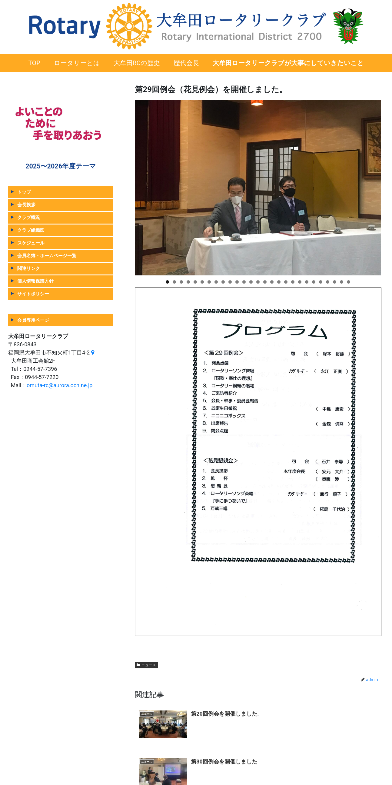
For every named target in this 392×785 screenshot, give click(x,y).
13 (251, 282)
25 (334, 282)
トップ (24, 192)
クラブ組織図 (31, 230)
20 (299, 282)
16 (272, 282)
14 (258, 282)
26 (341, 282)
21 (306, 282)
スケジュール (31, 242)
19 (292, 282)
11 (237, 282)
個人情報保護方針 (35, 281)
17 (279, 282)
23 (320, 282)
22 (313, 282)
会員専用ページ (33, 320)
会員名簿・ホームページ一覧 (46, 255)
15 (265, 282)
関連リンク (28, 268)
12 (244, 282)
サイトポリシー (33, 293)
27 (348, 282)
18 (285, 282)
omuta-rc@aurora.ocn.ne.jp (59, 385)
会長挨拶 (26, 204)
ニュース (146, 665)
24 (327, 282)
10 (230, 282)
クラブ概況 (28, 217)
